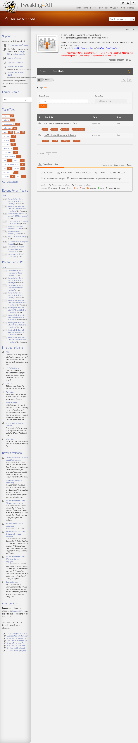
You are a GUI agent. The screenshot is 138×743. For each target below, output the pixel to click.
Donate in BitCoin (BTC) (16, 66)
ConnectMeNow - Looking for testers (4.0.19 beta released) (18, 215)
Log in (114, 7)
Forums (43, 71)
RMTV (16, 160)
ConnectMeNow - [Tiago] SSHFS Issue (16, 255)
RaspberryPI (8, 152)
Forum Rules (96, 37)
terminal (6, 144)
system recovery (79, 129)
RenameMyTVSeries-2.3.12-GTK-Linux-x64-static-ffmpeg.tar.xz (15, 534)
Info (106, 7)
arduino (6, 120)
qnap (5, 132)
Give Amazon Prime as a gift (17, 641)
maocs (46, 141)
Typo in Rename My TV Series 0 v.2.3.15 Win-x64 (18, 222)
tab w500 (65, 129)
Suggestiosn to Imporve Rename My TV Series (15, 227)
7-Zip (7, 352)
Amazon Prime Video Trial (16, 645)
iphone (16, 168)
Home (78, 7)
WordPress (10, 392)
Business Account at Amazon (17, 636)
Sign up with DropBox (15, 62)
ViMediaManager (11, 403)
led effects (7, 128)
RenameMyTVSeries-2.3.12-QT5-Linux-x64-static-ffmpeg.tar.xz (15, 559)
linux (17, 132)
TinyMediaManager (12, 368)
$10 (24, 51)
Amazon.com (17, 611)
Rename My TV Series (11, 164)
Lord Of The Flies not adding (17, 237)
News (85, 7)
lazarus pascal (9, 124)
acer (45, 129)
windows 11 (8, 172)
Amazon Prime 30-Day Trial (16, 638)
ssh (18, 176)
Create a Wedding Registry (16, 648)
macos (6, 116)
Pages (93, 7)
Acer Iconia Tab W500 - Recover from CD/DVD (61, 123)
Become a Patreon (14, 58)
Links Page (10, 439)
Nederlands (127, 7)
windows (7, 136)
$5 (21, 51)
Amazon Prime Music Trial (16, 643)
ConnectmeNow (9, 156)
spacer (77, 141)
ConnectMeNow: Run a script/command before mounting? (100, 179)
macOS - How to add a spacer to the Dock (60, 135)
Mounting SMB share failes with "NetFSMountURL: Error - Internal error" (17, 208)
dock (55, 141)
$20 (8, 54)
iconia (55, 129)
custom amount (18, 54)
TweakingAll (36, 5)
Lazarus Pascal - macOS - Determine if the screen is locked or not (16, 249)
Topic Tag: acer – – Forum (20, 18)
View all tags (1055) (10, 182)
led (5, 160)
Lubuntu (9, 383)
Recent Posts (58, 71)
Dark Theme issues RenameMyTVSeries (14, 232)
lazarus (6, 140)
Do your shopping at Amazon (18, 45)
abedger (62, 179)
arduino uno (8, 148)
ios (5, 168)
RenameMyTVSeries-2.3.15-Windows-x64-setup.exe (15, 502)
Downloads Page (12, 582)
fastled (6, 176)
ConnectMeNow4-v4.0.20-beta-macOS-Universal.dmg (17, 458)
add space (66, 141)
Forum (100, 7)
